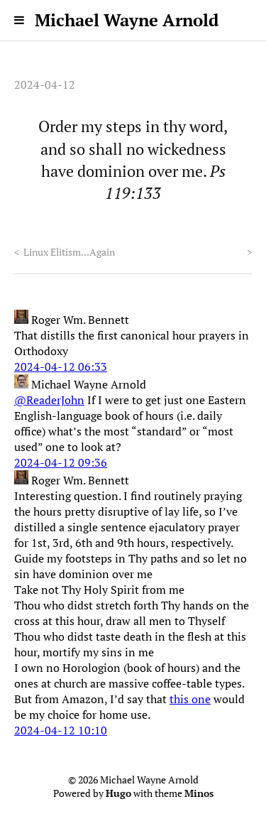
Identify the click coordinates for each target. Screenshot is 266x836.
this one (190, 699)
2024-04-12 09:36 (60, 462)
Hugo (118, 793)
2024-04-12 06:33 (60, 366)
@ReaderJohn (49, 400)
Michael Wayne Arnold (126, 20)
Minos (199, 793)
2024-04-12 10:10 (60, 730)
